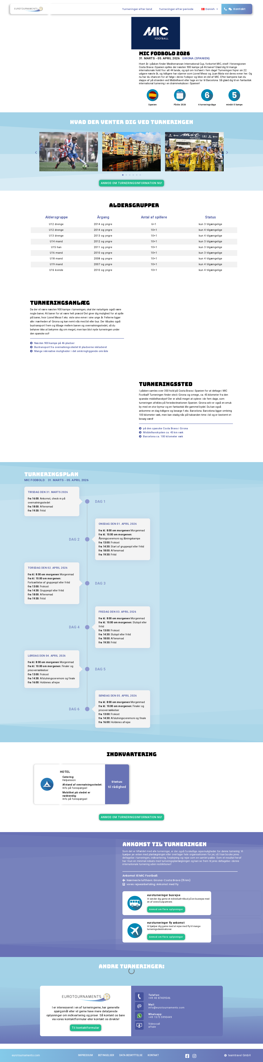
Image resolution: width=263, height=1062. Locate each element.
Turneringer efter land (137, 9)
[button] (36, 152)
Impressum (85, 1055)
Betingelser (106, 1055)
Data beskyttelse (130, 1055)
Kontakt (239, 9)
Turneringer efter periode (176, 9)
